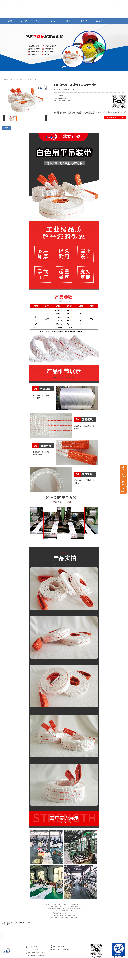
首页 (11, 79)
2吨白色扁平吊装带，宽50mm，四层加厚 (18, 922)
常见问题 (84, 21)
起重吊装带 (23, 79)
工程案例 (54, 21)
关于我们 (24, 21)
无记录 (8, 924)
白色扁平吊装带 (31, 79)
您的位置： (6, 79)
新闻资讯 (69, 21)
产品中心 (39, 21)
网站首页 (116, 2)
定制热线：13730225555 (115, 118)
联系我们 (123, 2)
